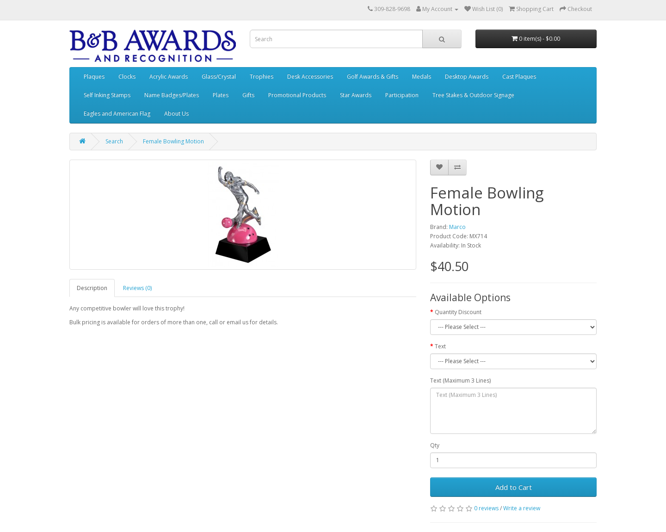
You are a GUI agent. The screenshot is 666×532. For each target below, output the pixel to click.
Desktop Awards (466, 76)
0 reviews (486, 508)
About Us (176, 114)
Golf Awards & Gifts (372, 76)
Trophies (261, 76)
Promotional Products (297, 95)
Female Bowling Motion (173, 141)
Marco (457, 227)
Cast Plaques (519, 76)
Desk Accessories (310, 76)
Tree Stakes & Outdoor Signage (473, 95)
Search (114, 141)
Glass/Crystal (219, 76)
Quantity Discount (458, 312)
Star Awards (355, 95)
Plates (220, 95)
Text (440, 346)
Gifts (248, 95)
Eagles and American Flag (117, 114)
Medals (421, 76)
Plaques (94, 76)
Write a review (521, 508)
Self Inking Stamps (107, 95)
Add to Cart (513, 487)
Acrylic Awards (168, 76)
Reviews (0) (137, 288)
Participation (402, 95)
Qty (434, 445)
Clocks (127, 76)
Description (92, 288)
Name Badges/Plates (171, 95)
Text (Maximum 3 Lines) (460, 380)
